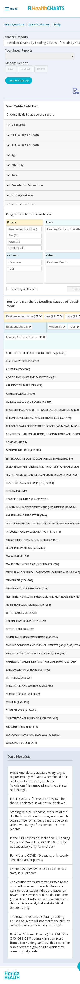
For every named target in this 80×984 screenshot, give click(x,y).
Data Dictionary (39, 24)
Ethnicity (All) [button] (16, 248)
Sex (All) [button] (13, 235)
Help (57, 24)
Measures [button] (15, 262)
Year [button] (11, 268)
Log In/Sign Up (19, 80)
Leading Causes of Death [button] (22, 337)
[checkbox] (21, 288)
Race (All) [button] (14, 241)
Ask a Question (14, 24)
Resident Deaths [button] (17, 326)
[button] (37, 316)
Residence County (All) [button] (22, 229)
